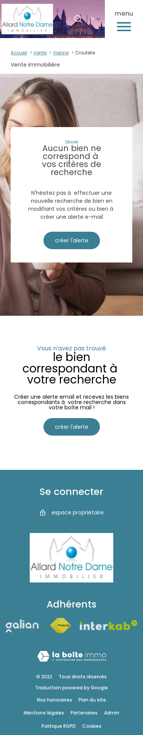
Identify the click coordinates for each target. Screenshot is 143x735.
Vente (40, 53)
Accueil (19, 53)
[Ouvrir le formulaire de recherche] (78, 19)
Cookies (91, 726)
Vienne (61, 53)
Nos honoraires (54, 700)
